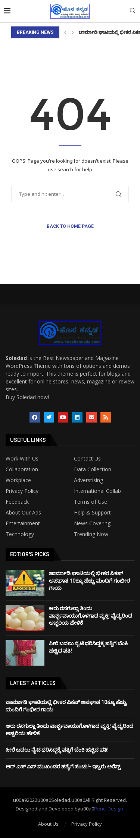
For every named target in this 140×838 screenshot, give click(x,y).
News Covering (92, 523)
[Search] (132, 11)
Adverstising (88, 480)
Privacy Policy (22, 491)
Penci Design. (109, 808)
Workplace (18, 480)
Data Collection (92, 469)
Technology (20, 534)
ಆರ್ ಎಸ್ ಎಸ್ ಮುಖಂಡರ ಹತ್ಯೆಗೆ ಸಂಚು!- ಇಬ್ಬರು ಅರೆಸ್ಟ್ (63, 767)
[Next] (73, 32)
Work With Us (22, 458)
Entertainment (23, 523)
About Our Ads (23, 512)
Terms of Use (90, 501)
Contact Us (87, 458)
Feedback (17, 501)
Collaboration (22, 469)
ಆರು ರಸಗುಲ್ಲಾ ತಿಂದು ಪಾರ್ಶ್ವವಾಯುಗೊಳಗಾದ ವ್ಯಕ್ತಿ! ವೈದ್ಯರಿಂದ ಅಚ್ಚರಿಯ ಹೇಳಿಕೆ (90, 615)
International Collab (97, 491)
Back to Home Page (70, 226)
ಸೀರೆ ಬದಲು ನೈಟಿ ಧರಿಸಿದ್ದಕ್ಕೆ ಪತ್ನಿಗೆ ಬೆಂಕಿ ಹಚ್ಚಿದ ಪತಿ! (57, 750)
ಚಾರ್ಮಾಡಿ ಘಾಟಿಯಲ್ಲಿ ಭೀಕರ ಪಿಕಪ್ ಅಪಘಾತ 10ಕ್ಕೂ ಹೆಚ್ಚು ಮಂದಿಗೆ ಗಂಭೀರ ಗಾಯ (89, 580)
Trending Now (91, 534)
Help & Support (92, 512)
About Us (48, 824)
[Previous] (65, 32)
